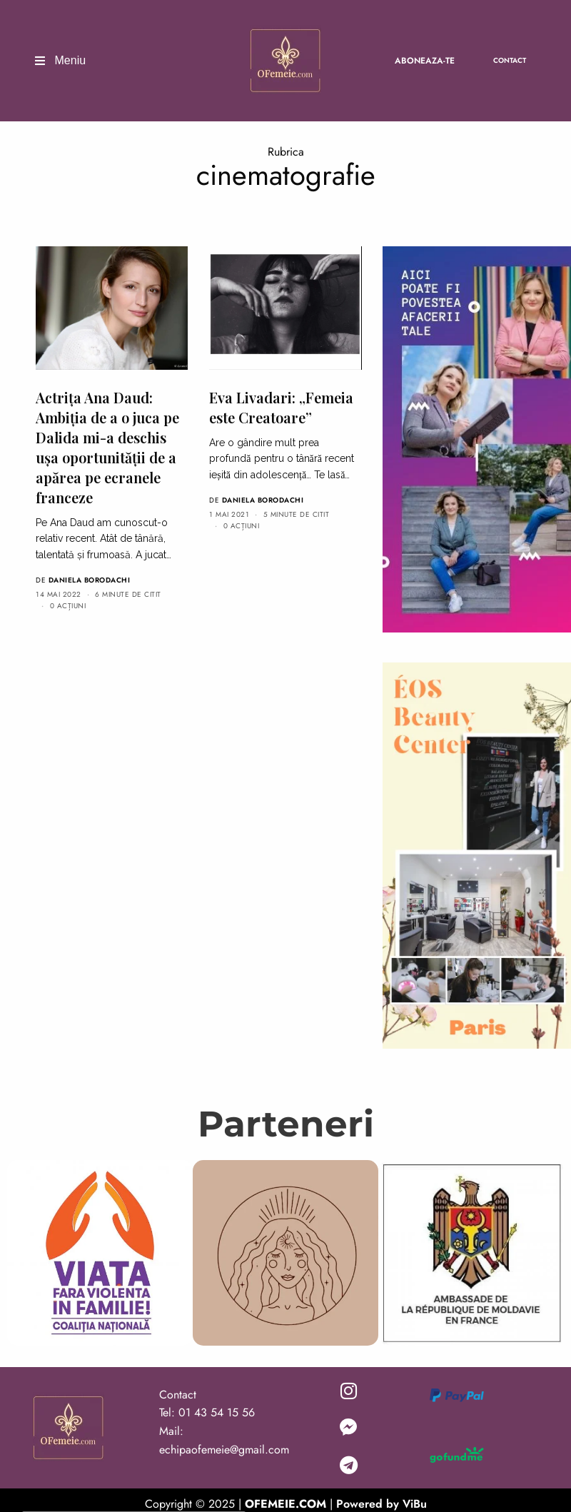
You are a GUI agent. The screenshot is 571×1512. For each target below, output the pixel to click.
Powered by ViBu (381, 1504)
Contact (509, 60)
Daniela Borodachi (90, 580)
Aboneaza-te (425, 60)
